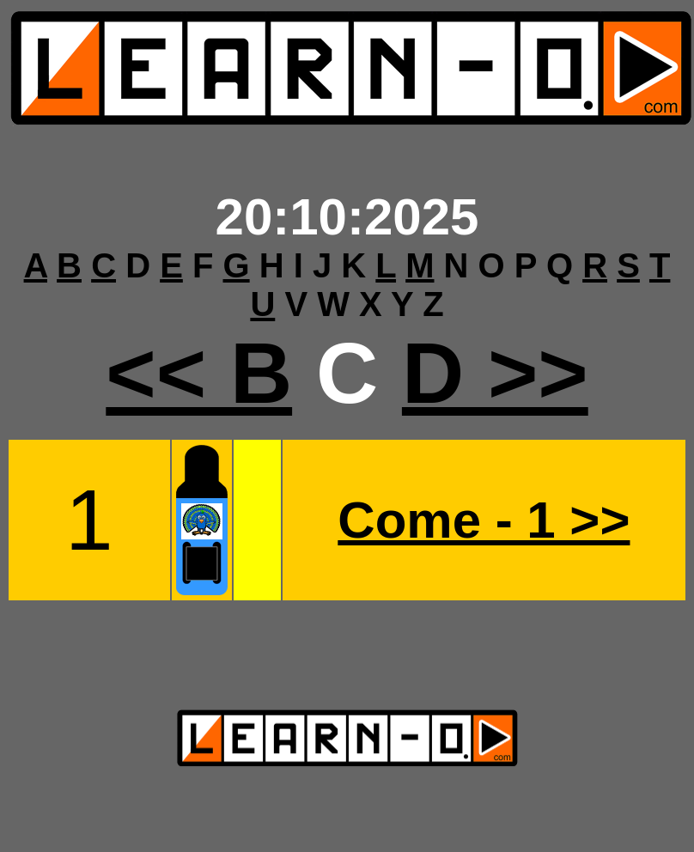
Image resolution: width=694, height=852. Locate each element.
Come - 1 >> (484, 520)
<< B (199, 373)
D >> (495, 373)
